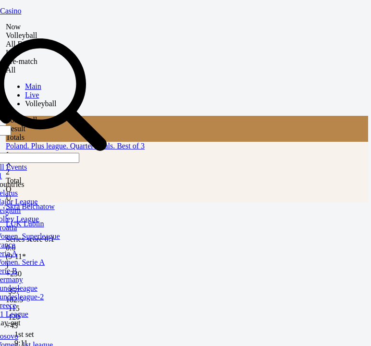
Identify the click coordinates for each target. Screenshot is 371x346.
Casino (10, 11)
